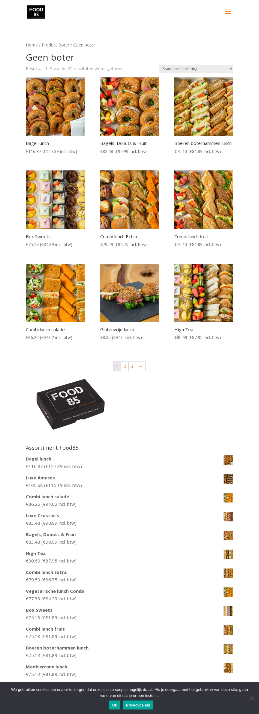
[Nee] (251, 698)
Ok (114, 705)
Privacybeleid (138, 705)
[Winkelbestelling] (196, 69)
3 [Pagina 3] (132, 366)
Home (32, 45)
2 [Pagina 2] (124, 366)
